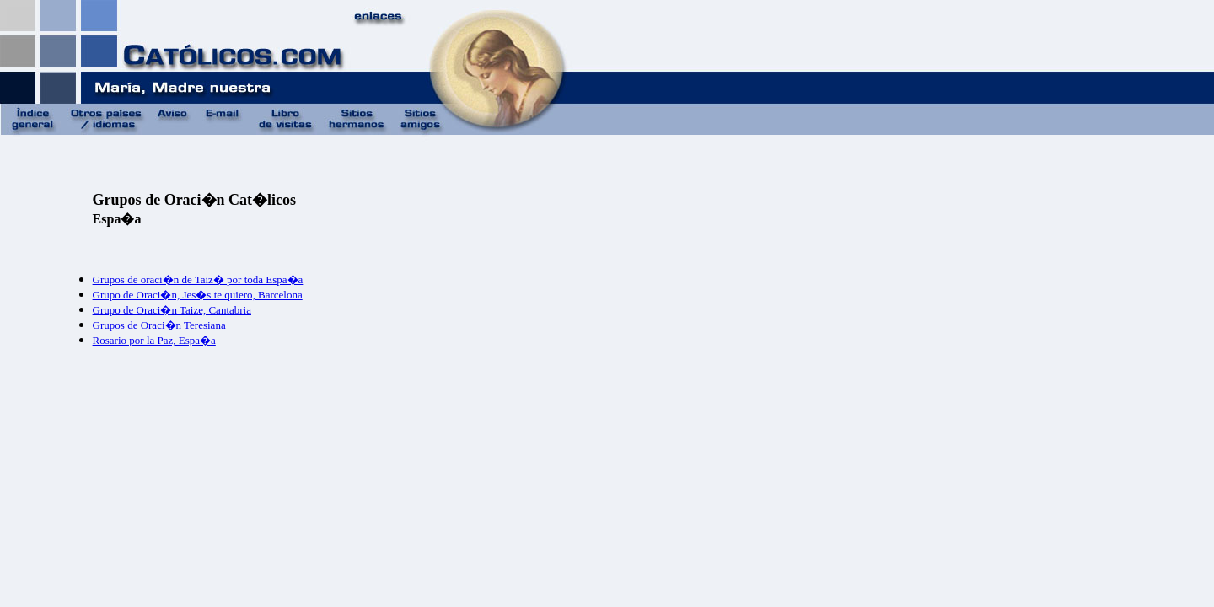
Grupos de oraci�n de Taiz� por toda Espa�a (198, 279)
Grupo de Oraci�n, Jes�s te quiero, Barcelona (198, 294)
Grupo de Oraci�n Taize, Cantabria (172, 310)
